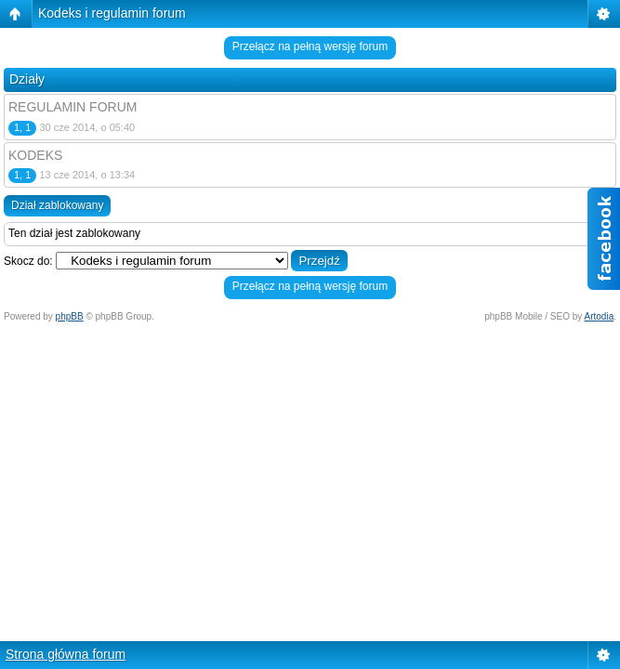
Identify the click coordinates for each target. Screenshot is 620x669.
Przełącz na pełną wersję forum (310, 46)
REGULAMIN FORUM (72, 106)
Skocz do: (28, 261)
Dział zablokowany (57, 205)
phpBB (70, 316)
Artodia (599, 316)
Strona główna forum (65, 654)
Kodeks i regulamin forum (112, 13)
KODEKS (35, 155)
